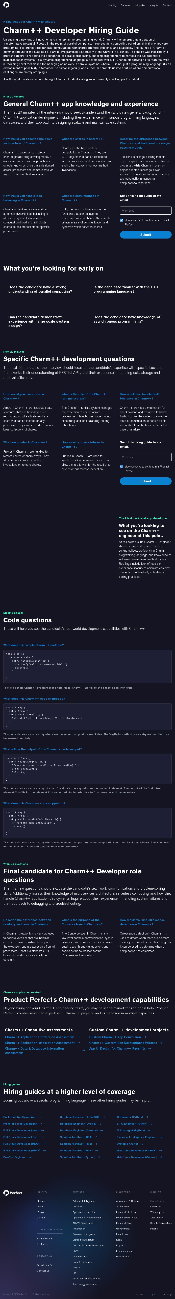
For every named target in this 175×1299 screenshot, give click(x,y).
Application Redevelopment (87, 1217)
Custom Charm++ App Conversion (117, 1037)
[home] (6, 4)
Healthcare (122, 1234)
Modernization (45, 1238)
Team (40, 1206)
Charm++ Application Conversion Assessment (42, 1037)
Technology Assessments (86, 1284)
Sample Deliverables (161, 1223)
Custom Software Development (89, 1245)
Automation (79, 1228)
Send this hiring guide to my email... (140, 198)
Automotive (122, 1206)
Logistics (121, 1245)
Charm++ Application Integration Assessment (42, 1043)
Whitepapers (157, 1212)
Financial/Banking (126, 1212)
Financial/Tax (123, 1223)
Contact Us (43, 1270)
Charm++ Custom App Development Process (125, 1043)
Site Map (167, 1294)
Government (123, 1228)
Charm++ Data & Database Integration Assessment (45, 1051)
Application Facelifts (84, 1212)
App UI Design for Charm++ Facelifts (120, 1048)
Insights (154, 1228)
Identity (41, 1201)
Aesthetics (42, 1244)
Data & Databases (82, 1261)
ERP (75, 1273)
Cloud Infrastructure (83, 1239)
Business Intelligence (84, 1234)
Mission (41, 1212)
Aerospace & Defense (128, 1201)
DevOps (77, 1267)
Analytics (78, 1206)
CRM (75, 1250)
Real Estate (122, 1256)
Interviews (155, 1206)
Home (139, 1294)
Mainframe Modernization (86, 1278)
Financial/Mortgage (127, 1217)
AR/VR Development (84, 1223)
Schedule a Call (45, 1265)
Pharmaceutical (124, 1250)
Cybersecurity (80, 1256)
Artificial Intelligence (83, 1201)
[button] (113, 4)
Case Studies (157, 1201)
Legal (119, 1239)
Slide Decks (156, 1217)
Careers (41, 1217)
